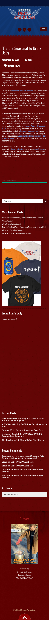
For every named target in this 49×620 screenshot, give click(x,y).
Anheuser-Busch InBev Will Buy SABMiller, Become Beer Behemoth (23, 435)
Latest (11, 65)
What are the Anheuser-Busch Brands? (17, 233)
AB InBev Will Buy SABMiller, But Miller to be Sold (24, 425)
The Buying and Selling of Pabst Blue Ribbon (23, 440)
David (30, 59)
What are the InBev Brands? (13, 230)
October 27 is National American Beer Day (22, 430)
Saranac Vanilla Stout (29, 131)
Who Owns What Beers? (11, 224)
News (17, 65)
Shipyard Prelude (25, 136)
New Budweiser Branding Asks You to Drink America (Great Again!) (23, 419)
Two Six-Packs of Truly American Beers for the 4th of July (24, 227)
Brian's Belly (39, 149)
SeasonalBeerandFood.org (22, 91)
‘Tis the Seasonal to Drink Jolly (21, 51)
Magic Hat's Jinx (17, 149)
